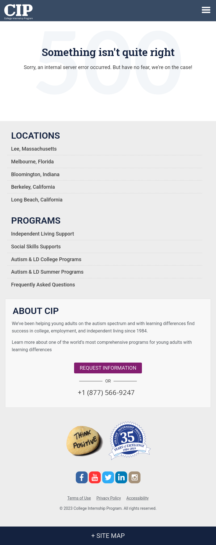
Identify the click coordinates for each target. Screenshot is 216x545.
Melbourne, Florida (32, 162)
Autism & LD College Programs (46, 259)
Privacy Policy (109, 498)
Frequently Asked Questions (43, 285)
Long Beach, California (36, 200)
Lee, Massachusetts (34, 149)
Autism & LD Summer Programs (47, 272)
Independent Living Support (42, 234)
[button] (106, 392)
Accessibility (137, 498)
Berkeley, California (33, 187)
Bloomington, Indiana (35, 174)
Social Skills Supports (36, 246)
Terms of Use (79, 498)
